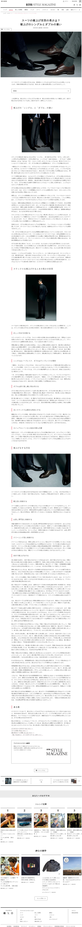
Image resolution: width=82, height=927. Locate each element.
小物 (62, 9)
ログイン (66, 1)
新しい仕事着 (18, 9)
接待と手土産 (38, 919)
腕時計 (26, 9)
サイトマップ (24, 926)
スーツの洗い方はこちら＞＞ (19, 730)
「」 (27, 734)
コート (38, 9)
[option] (4, 10)
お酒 (67, 9)
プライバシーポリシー (48, 926)
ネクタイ (53, 9)
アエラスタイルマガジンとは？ (27, 910)
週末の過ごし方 (38, 921)
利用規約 (39, 926)
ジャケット (45, 9)
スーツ (11, 9)
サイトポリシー (32, 926)
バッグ (32, 9)
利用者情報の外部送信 (59, 926)
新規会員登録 (74, 1)
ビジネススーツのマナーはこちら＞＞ (22, 728)
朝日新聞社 (9, 926)
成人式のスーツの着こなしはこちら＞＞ (22, 732)
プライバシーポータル (70, 926)
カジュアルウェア (53, 919)
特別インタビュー (24, 921)
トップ (5, 9)
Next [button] (76, 10)
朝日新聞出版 (16, 926)
